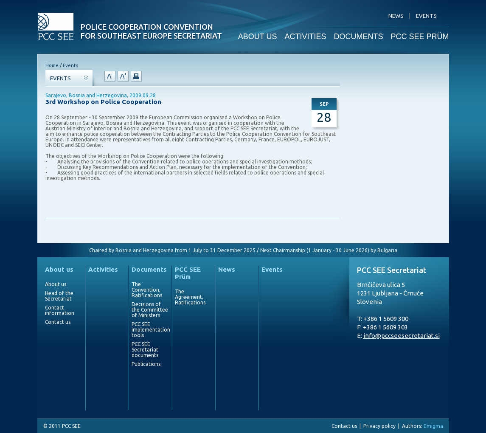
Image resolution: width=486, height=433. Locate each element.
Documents (149, 269)
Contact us (57, 322)
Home (52, 65)
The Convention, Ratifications (147, 289)
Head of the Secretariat (59, 295)
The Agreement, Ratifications (190, 297)
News (226, 269)
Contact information (59, 310)
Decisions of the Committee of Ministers (150, 309)
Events (272, 269)
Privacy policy (379, 426)
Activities (103, 269)
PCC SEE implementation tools (150, 329)
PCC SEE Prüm (188, 273)
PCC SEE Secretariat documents (145, 349)
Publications (146, 364)
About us (59, 269)
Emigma (433, 426)
